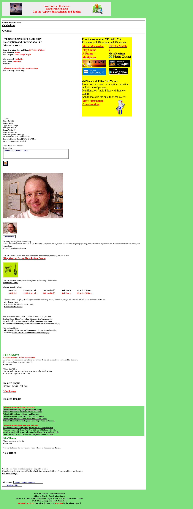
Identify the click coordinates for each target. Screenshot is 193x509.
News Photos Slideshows (13, 307)
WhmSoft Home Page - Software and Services (21, 414)
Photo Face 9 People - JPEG (36, 154)
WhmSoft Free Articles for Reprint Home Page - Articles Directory (29, 421)
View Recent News (11, 302)
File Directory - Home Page (13, 70)
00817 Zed (12, 290)
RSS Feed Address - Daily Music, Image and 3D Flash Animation (28, 428)
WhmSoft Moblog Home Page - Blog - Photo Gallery (23, 416)
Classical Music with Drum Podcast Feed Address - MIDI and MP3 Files (31, 432)
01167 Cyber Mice (30, 290)
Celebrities (9, 452)
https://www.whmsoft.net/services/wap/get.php (34, 321)
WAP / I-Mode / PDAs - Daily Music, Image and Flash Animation (28, 434)
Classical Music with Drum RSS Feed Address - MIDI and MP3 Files (29, 430)
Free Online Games (10, 283)
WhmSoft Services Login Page (14, 248)
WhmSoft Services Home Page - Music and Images (22, 412)
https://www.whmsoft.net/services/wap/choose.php (40, 323)
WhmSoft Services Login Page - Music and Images (22, 409)
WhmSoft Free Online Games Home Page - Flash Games (25, 419)
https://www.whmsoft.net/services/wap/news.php (34, 319)
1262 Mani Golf (48, 290)
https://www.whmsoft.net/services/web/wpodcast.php (35, 330)
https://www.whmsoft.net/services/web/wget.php (30, 332)
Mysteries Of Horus (84, 290)
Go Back (7, 30)
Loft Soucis (66, 290)
